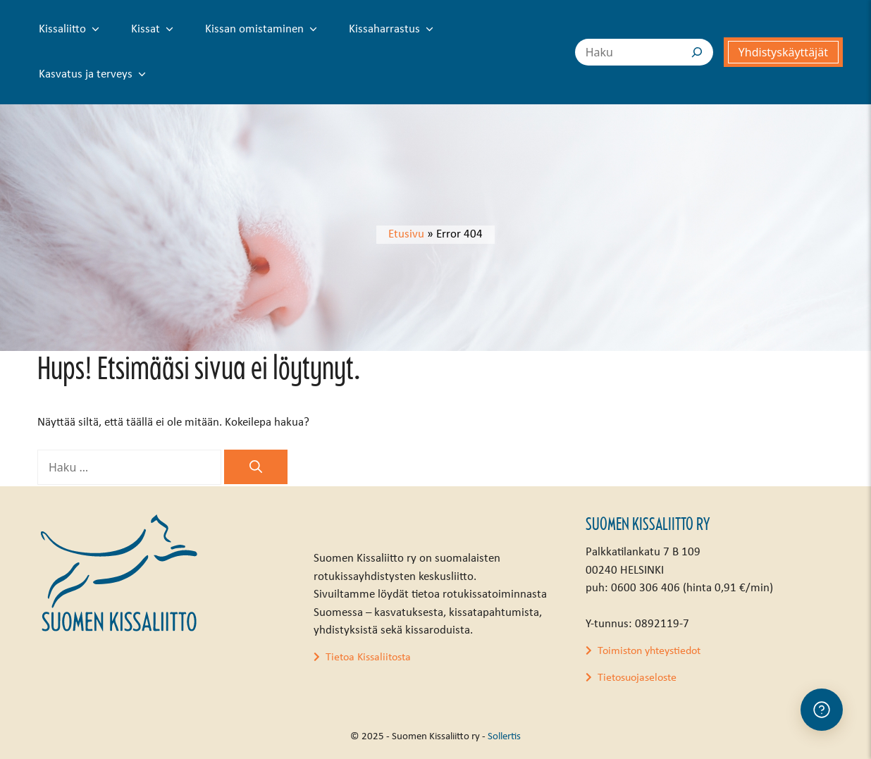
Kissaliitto (72, 29)
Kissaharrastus (394, 29)
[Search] (697, 52)
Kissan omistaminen (264, 29)
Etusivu (406, 234)
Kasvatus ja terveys (95, 74)
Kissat (155, 29)
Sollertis (504, 737)
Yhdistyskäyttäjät (783, 52)
